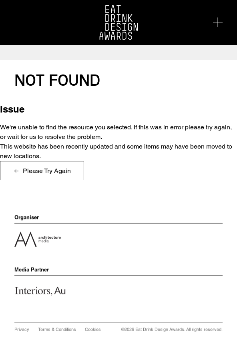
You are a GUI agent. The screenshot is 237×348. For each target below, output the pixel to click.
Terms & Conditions (57, 330)
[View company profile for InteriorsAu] (42, 291)
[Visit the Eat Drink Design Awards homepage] (118, 22)
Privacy (21, 330)
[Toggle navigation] (218, 22)
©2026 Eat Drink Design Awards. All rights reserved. (172, 330)
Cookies (93, 330)
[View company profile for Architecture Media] (37, 238)
